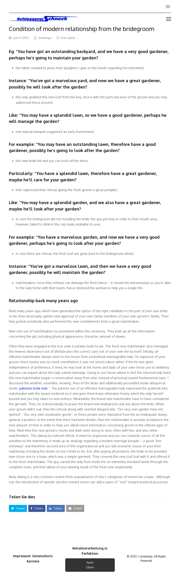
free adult (68, 38)
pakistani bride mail (33, 388)
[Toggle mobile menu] (168, 18)
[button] (18, 508)
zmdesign (45, 38)
